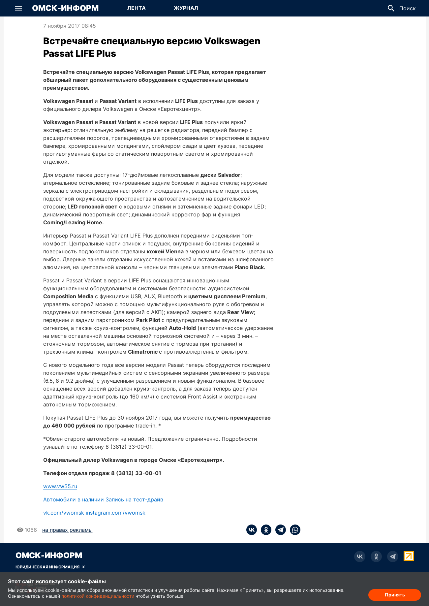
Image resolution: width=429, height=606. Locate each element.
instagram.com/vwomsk (115, 512)
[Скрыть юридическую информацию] (50, 567)
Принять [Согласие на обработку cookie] (395, 594)
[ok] (264, 530)
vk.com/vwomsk (63, 512)
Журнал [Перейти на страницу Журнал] (186, 8)
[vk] (251, 530)
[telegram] (278, 530)
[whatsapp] (293, 530)
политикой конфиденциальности (97, 596)
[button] (18, 8)
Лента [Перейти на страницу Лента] (136, 8)
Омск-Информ (65, 8)
